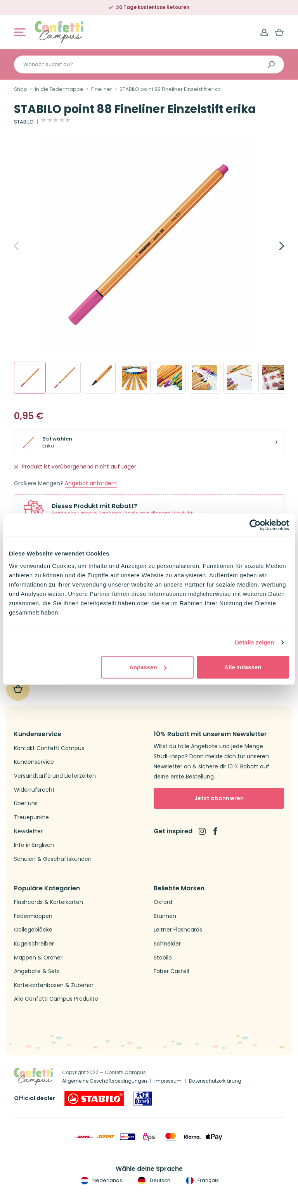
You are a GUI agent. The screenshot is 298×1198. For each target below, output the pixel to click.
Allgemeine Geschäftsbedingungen (104, 1081)
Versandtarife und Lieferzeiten (55, 776)
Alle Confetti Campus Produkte (56, 999)
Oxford (163, 902)
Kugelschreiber (34, 943)
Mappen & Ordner (38, 957)
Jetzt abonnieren (219, 798)
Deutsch (153, 1180)
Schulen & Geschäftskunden (53, 859)
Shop (20, 89)
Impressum (168, 1081)
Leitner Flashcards (178, 929)
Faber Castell (171, 971)
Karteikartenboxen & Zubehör (54, 985)
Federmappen (33, 916)
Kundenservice (34, 762)
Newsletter (28, 831)
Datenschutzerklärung (215, 1081)
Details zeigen (254, 642)
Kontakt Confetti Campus (49, 748)
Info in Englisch (34, 845)
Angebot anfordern (91, 483)
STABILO (24, 121)
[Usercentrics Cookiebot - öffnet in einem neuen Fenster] (255, 525)
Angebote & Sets (37, 971)
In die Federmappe (59, 89)
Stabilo (163, 957)
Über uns (26, 803)
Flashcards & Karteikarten (48, 902)
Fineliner (101, 89)
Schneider (167, 943)
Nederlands (100, 1180)
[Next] (273, 246)
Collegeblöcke (33, 929)
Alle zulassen (242, 666)
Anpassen (147, 666)
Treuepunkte (31, 817)
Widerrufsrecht (34, 790)
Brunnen (165, 916)
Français (201, 1180)
